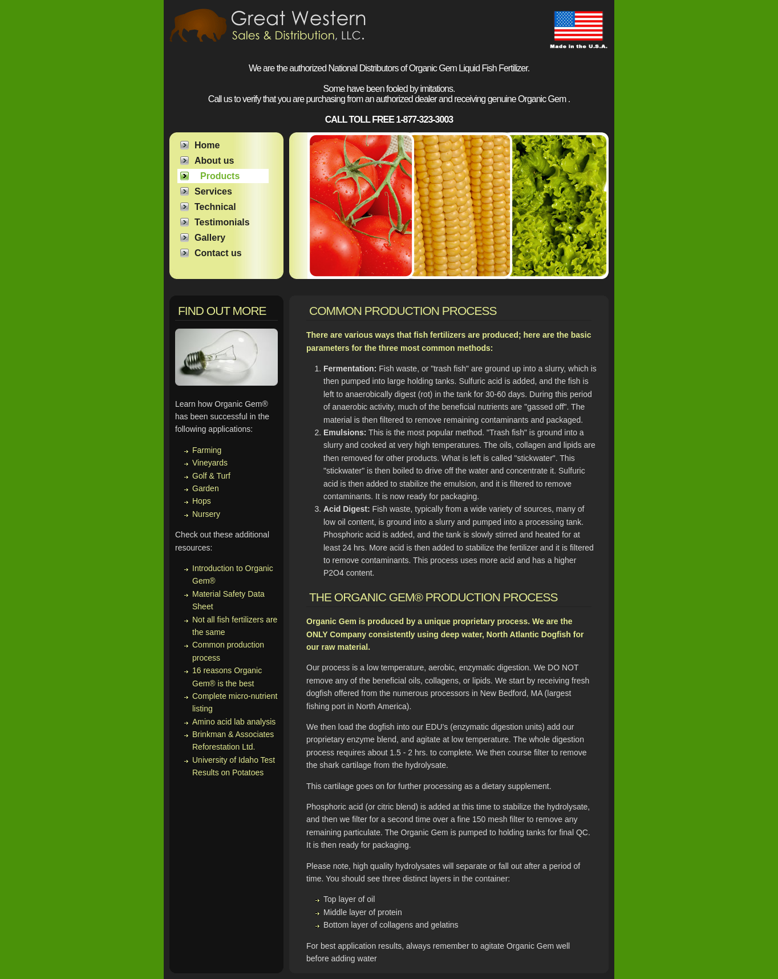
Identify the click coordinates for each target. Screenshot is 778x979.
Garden (205, 488)
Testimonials (222, 222)
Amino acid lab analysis (233, 721)
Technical (215, 207)
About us (214, 160)
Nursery (206, 514)
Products (220, 176)
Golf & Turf (211, 475)
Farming (206, 450)
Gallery (210, 237)
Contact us (218, 253)
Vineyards (210, 462)
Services (213, 191)
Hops (201, 500)
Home (207, 145)
